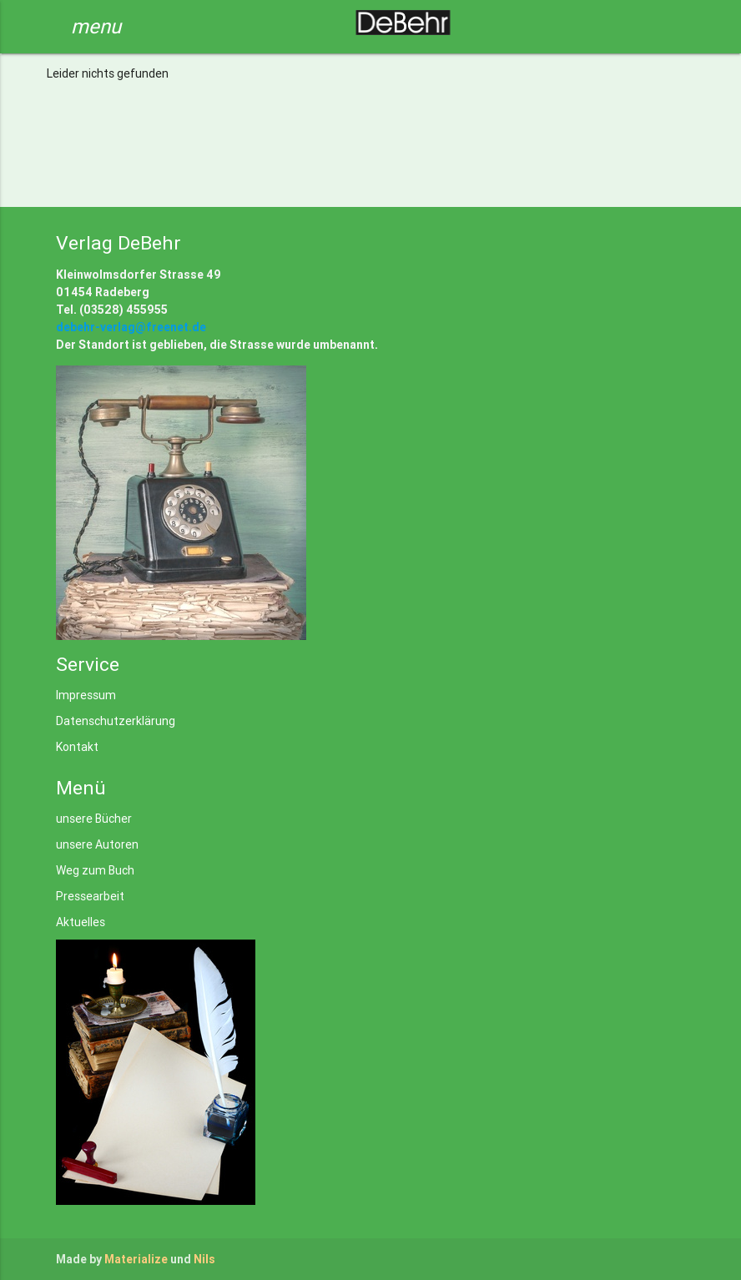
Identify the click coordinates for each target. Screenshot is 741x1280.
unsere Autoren (97, 844)
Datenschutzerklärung (115, 720)
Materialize (136, 1259)
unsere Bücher (94, 818)
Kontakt (77, 746)
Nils (204, 1259)
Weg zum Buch (95, 870)
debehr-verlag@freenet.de (131, 327)
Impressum (86, 695)
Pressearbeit (90, 896)
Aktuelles (80, 922)
